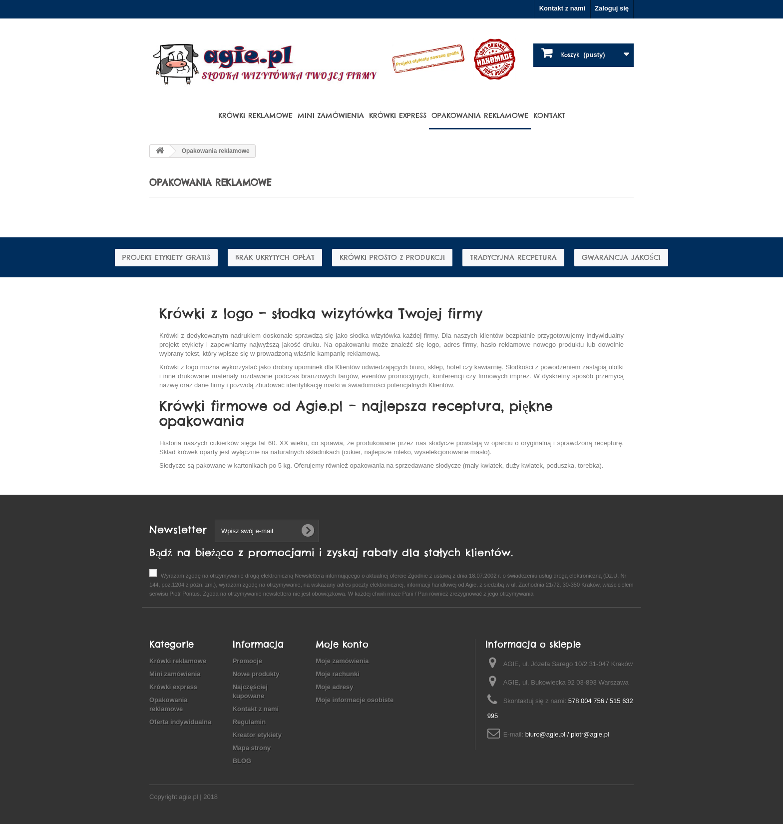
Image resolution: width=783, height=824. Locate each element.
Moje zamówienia (342, 661)
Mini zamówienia (331, 115)
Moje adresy (334, 687)
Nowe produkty (256, 674)
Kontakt (549, 115)
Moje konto (342, 644)
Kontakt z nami (562, 8)
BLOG (242, 761)
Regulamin (249, 722)
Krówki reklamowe (255, 115)
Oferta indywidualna (180, 722)
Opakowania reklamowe (479, 115)
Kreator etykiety (257, 735)
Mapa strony (252, 748)
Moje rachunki (337, 674)
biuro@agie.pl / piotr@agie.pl (567, 734)
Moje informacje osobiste (354, 700)
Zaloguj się (612, 8)
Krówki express (397, 115)
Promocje (247, 661)
